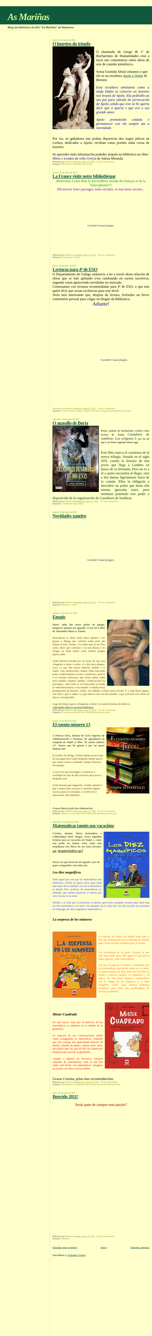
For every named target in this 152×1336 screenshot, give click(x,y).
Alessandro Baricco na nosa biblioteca (73, 707)
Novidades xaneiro (69, 515)
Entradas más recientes (65, 1247)
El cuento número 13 (71, 724)
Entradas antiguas (139, 1247)
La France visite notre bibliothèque (84, 176)
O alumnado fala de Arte (81, 164)
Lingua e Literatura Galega (94, 411)
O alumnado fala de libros (73, 503)
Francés (76, 257)
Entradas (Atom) (77, 1255)
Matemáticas (67, 1084)
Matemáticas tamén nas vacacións (83, 825)
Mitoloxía (66, 164)
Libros (79, 411)
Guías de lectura (69, 411)
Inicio (104, 1247)
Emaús (59, 616)
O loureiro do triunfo (71, 43)
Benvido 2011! (65, 1096)
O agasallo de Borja (70, 423)
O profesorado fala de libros (74, 712)
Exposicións (67, 257)
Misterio (65, 813)
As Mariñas (28, 17)
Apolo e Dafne (133, 76)
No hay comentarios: (106, 162)
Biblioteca (66, 605)
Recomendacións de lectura (119, 411)
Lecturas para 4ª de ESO (75, 269)
